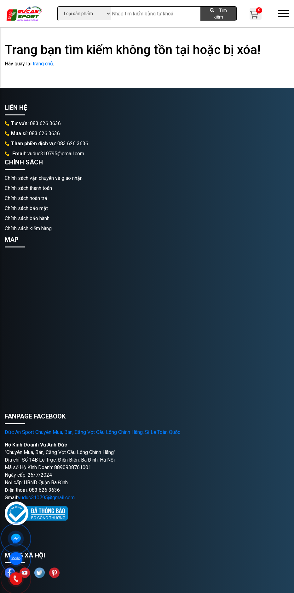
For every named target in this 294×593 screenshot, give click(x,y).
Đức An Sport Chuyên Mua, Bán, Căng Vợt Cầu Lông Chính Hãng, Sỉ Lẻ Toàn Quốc (92, 432)
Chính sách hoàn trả (26, 198)
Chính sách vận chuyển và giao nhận (44, 178)
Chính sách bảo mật (26, 208)
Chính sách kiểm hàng (28, 228)
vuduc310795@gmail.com (46, 498)
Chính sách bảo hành (27, 218)
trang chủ (43, 64)
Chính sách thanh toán (28, 188)
